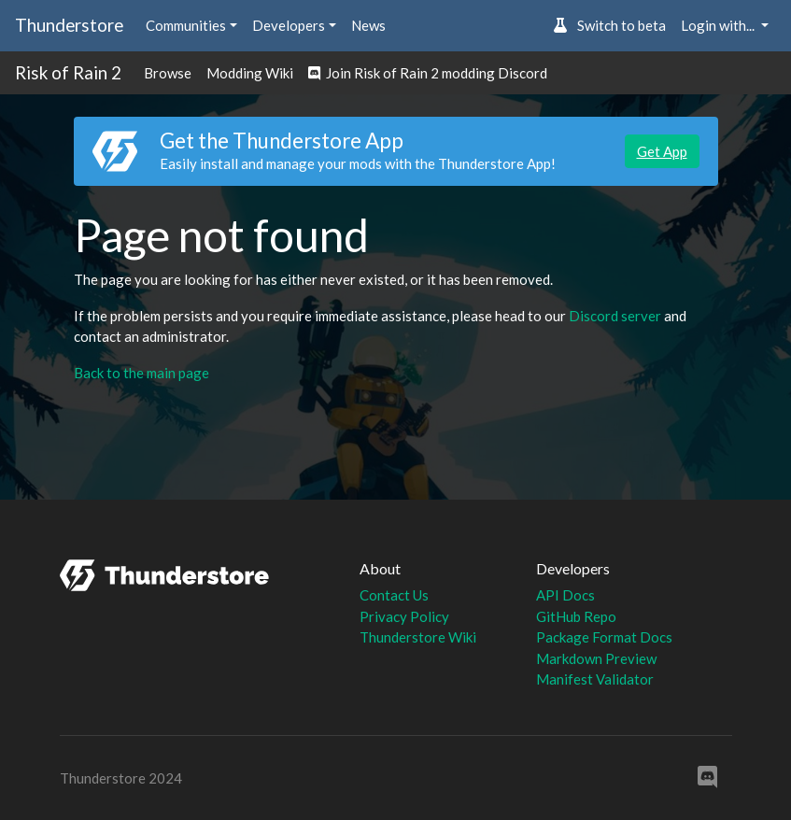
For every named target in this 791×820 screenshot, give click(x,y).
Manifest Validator (595, 679)
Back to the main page (141, 372)
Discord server (615, 315)
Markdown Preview (596, 658)
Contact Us (394, 595)
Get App (662, 151)
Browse (167, 72)
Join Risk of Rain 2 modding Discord (427, 72)
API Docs (565, 595)
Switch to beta (609, 25)
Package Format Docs (604, 637)
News (368, 25)
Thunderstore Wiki (418, 637)
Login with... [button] (719, 25)
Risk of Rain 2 (68, 72)
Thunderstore (69, 24)
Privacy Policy (404, 616)
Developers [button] (288, 25)
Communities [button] (186, 25)
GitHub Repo (576, 616)
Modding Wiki (249, 72)
